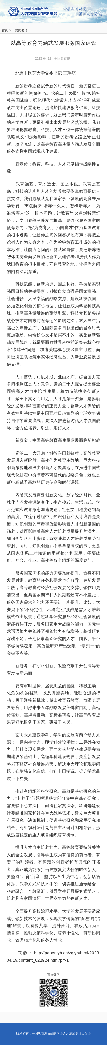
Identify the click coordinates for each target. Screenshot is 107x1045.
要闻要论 (21, 30)
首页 (5, 30)
